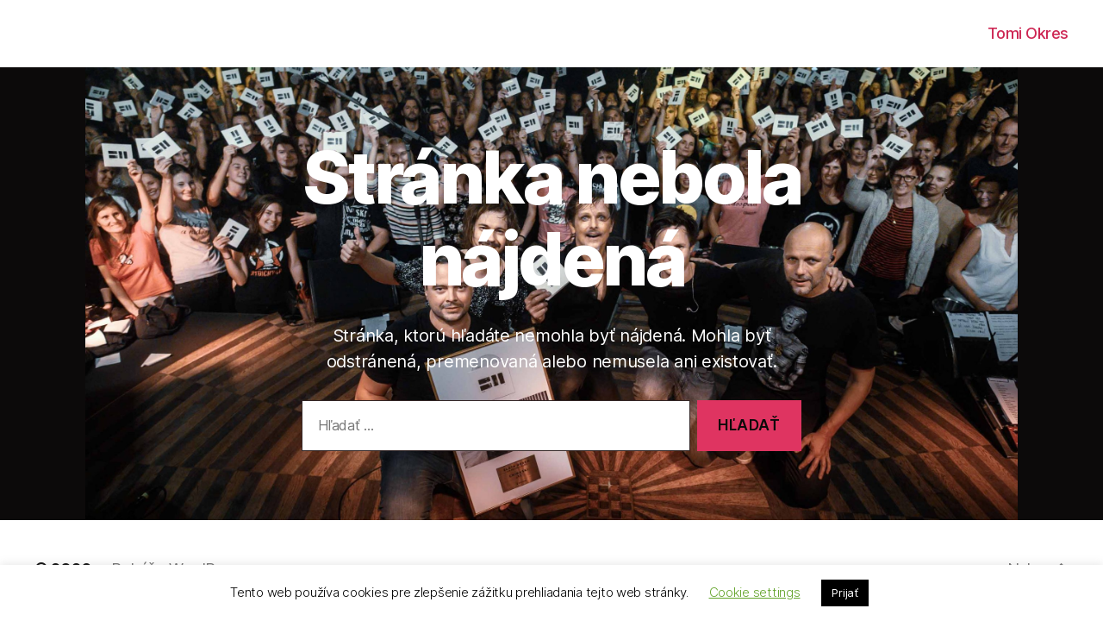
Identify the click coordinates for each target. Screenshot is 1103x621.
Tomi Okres (1028, 33)
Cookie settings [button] (755, 592)
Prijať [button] (844, 592)
